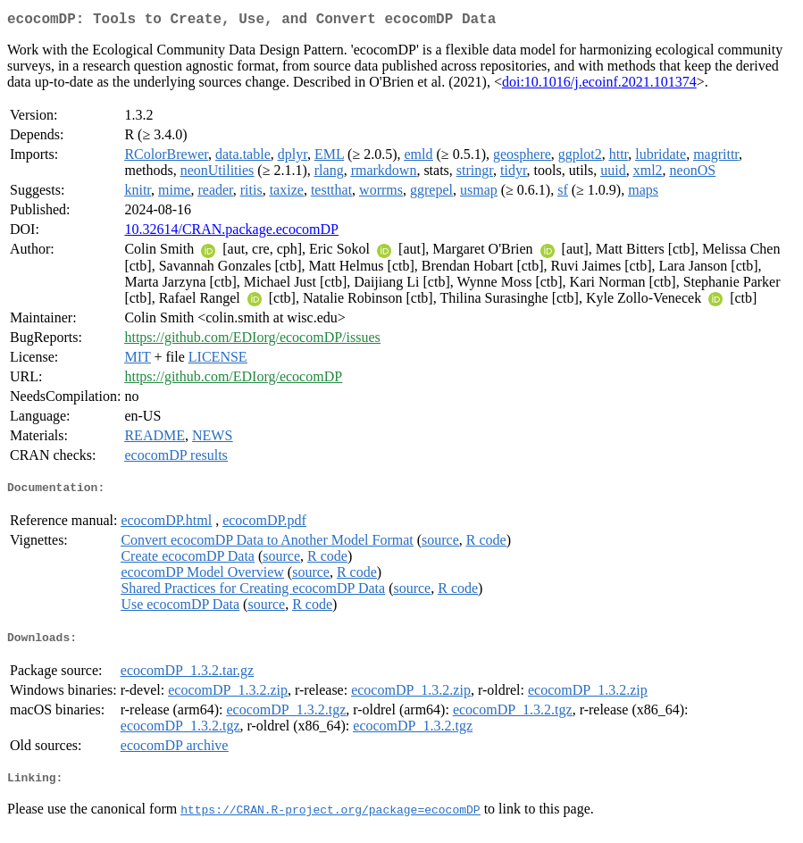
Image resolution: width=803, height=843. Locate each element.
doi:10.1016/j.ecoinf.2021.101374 (599, 85)
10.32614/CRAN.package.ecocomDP (231, 232)
